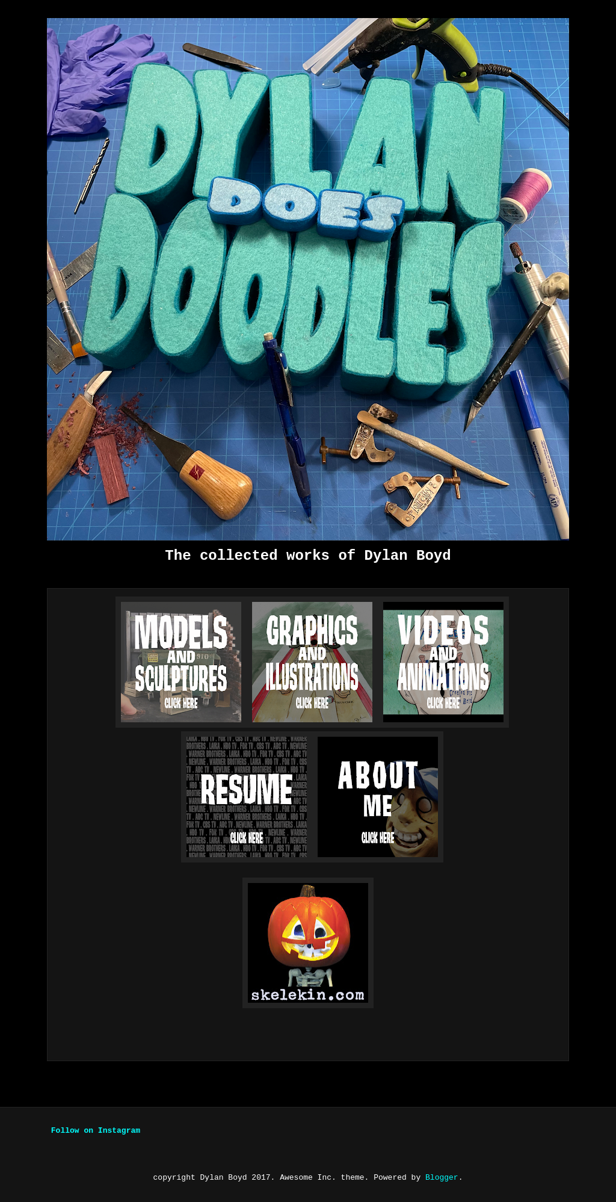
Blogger (441, 1177)
